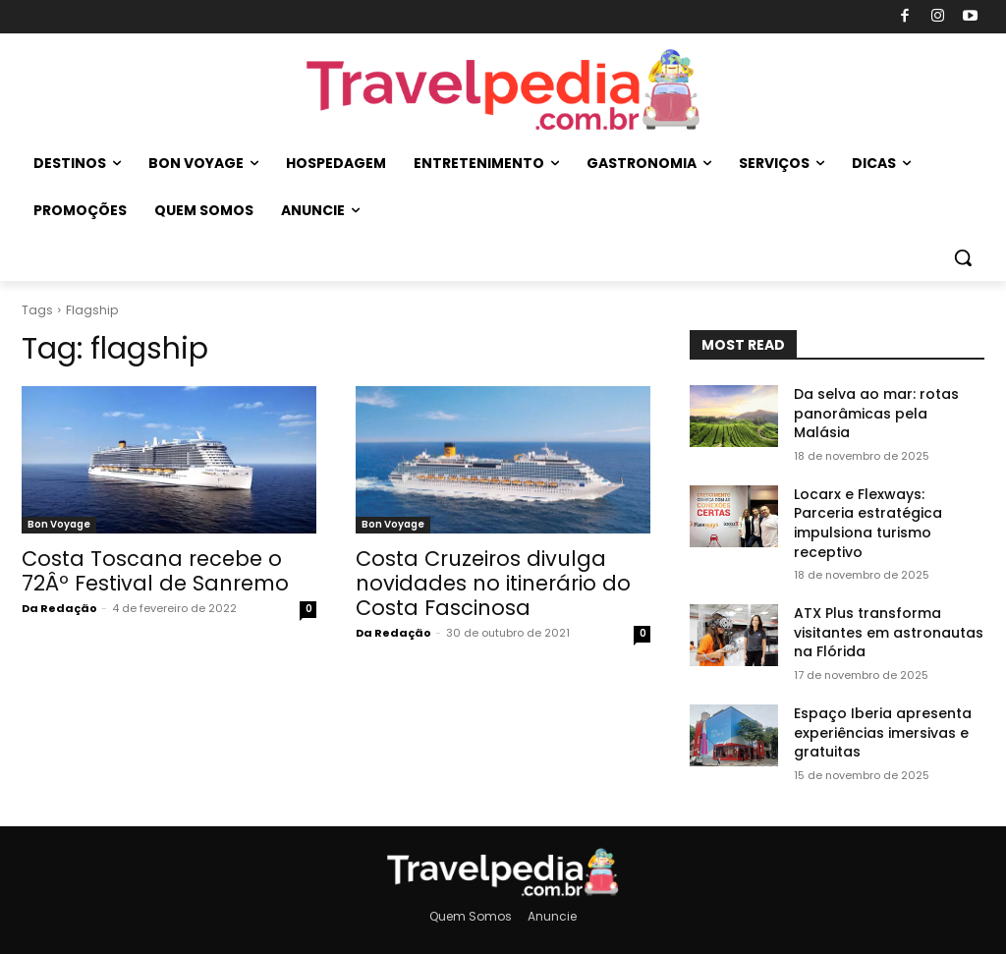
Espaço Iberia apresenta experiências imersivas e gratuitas (883, 732)
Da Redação (59, 608)
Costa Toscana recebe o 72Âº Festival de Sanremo (155, 570)
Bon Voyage (59, 524)
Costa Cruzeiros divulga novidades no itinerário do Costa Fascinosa (493, 583)
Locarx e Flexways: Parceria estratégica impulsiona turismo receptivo (868, 523)
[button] (962, 257)
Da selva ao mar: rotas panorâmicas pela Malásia (876, 413)
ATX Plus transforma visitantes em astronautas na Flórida (888, 632)
